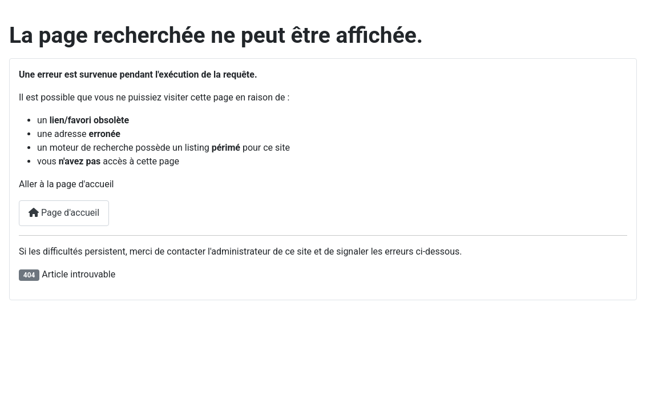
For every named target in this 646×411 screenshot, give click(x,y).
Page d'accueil (64, 212)
